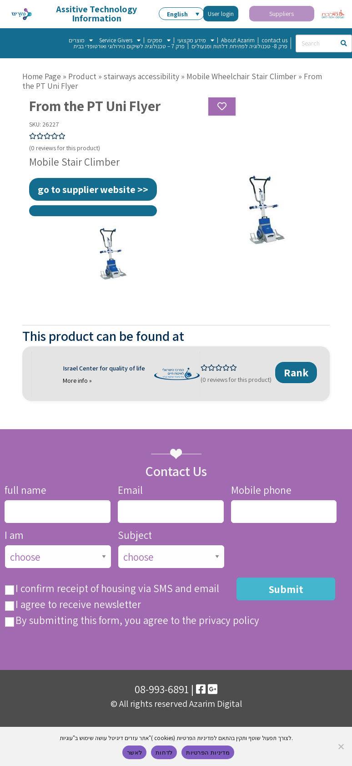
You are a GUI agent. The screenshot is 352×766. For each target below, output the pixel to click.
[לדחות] (340, 746)
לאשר (134, 752)
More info (76, 380)
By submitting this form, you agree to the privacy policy (137, 620)
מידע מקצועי (195, 40)
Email (130, 490)
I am (14, 535)
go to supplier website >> (93, 189)
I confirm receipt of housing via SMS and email (117, 588)
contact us (274, 40)
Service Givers (120, 40)
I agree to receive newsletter (78, 604)
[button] (181, 13)
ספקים (159, 40)
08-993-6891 (162, 688)
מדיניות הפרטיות (207, 752)
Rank (296, 372)
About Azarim (238, 40)
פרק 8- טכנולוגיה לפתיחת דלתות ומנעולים (239, 46)
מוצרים (81, 40)
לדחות (164, 752)
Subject (135, 535)
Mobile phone (261, 490)
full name (25, 490)
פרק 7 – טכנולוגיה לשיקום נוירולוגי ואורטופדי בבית (129, 46)
